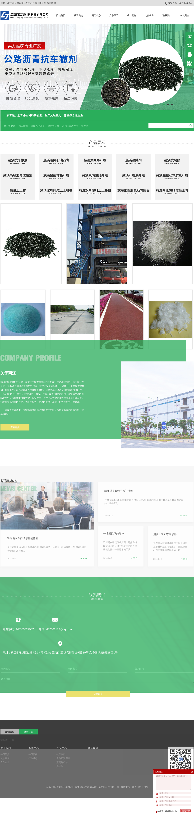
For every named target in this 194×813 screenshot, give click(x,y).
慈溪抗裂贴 (172, 161)
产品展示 (113, 15)
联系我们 (166, 15)
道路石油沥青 (38, 125)
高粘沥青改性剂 (70, 125)
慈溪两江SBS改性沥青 (172, 192)
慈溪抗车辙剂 (17, 161)
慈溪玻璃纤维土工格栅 (56, 192)
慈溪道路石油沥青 (56, 161)
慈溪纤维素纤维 (133, 177)
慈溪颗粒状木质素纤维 (172, 177)
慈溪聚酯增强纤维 (56, 177)
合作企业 (149, 15)
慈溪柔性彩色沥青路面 (133, 192)
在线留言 (184, 15)
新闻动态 (96, 15)
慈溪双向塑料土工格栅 (95, 192)
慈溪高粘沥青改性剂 (17, 177)
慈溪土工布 (17, 192)
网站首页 (60, 15)
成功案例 (131, 15)
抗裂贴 (84, 125)
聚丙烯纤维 (53, 125)
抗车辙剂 (23, 125)
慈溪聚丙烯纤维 (95, 161)
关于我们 (78, 15)
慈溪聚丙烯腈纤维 (95, 177)
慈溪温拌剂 (133, 161)
